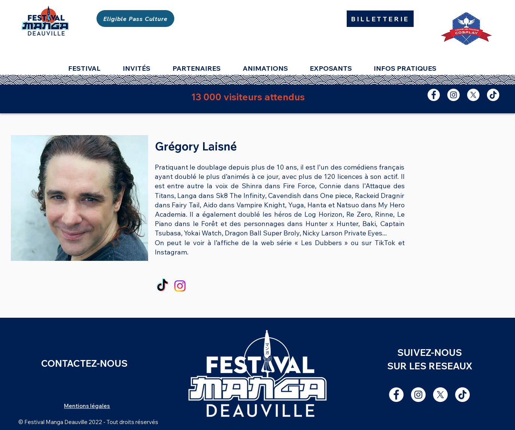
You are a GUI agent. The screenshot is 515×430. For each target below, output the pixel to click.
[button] (336, 68)
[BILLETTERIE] (380, 18)
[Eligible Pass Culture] (135, 18)
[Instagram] (179, 285)
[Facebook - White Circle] (433, 95)
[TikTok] (162, 285)
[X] (473, 95)
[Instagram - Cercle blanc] (453, 95)
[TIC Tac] (493, 95)
